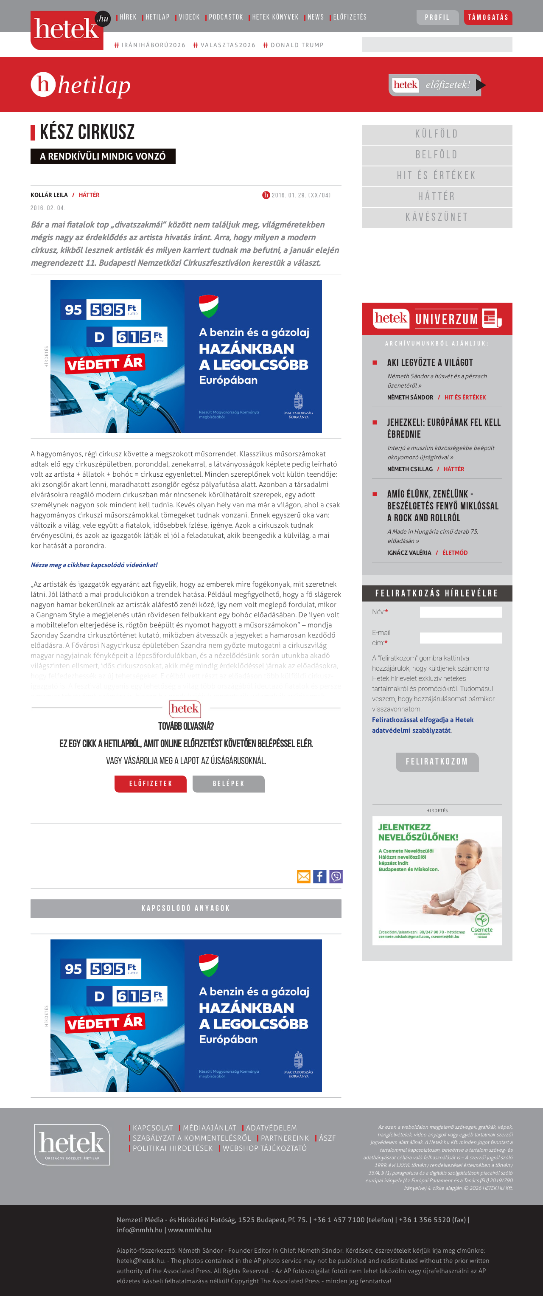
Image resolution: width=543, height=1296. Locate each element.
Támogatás (488, 18)
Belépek (229, 784)
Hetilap (158, 18)
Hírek (128, 18)
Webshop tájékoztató (265, 1148)
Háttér (89, 194)
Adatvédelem (271, 1127)
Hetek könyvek (275, 18)
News (316, 18)
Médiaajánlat (209, 1127)
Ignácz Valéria (409, 552)
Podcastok (226, 18)
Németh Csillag (410, 468)
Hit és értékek (465, 397)
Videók (189, 18)
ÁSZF (327, 1137)
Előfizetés (350, 18)
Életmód (455, 552)
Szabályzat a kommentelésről (192, 1137)
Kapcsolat (153, 1127)
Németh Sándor (410, 397)
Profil (438, 18)
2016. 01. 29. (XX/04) (296, 195)
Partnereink (285, 1137)
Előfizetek (151, 784)
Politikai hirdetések (173, 1148)
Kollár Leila (49, 194)
